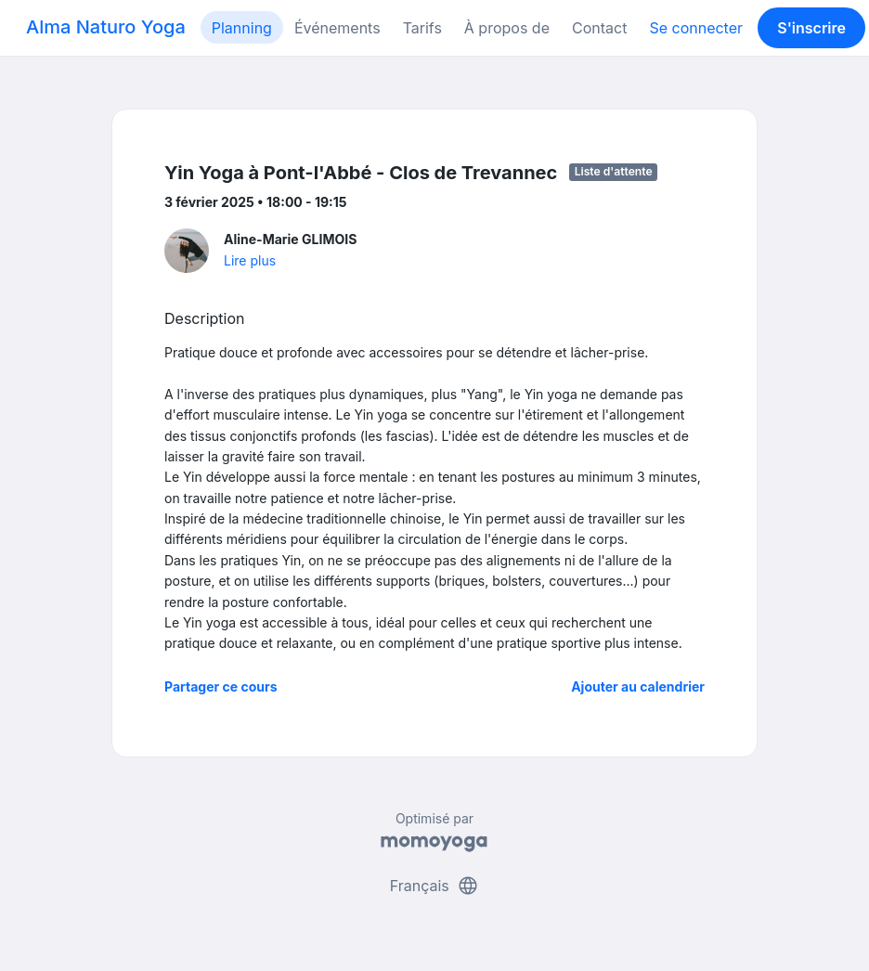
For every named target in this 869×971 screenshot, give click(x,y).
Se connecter (696, 28)
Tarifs (422, 28)
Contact (599, 28)
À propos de (507, 28)
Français (435, 885)
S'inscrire (811, 28)
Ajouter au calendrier (638, 686)
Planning (242, 28)
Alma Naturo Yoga (106, 27)
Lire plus (250, 260)
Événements (337, 28)
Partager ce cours (221, 686)
